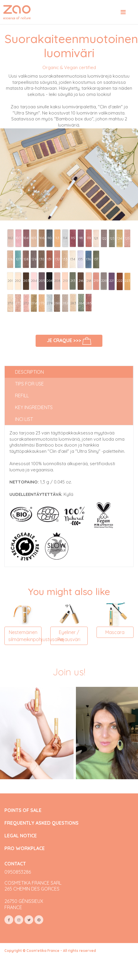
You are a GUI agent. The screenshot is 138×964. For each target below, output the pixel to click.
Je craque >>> (69, 341)
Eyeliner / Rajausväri (68, 635)
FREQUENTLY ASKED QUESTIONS (41, 823)
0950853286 (17, 872)
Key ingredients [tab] (34, 407)
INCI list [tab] (24, 419)
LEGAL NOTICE (20, 836)
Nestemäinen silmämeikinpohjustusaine (24, 635)
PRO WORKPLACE (24, 848)
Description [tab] (29, 372)
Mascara (114, 632)
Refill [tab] (22, 395)
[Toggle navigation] (123, 12)
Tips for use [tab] (29, 384)
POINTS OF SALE (22, 810)
